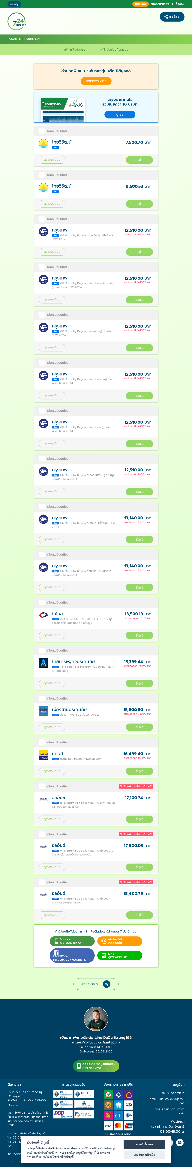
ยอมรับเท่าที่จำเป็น (144, 1155)
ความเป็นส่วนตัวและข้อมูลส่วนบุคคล (167, 1101)
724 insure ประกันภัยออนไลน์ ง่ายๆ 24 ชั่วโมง (17, 21)
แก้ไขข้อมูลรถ (75, 49)
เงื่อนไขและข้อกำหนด (172, 1093)
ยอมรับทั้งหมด (144, 1144)
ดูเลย (120, 114)
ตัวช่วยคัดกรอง (114, 49)
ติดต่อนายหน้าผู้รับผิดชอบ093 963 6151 (99, 1066)
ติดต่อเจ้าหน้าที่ (96, 81)
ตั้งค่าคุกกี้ (68, 1156)
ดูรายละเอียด (52, 159)
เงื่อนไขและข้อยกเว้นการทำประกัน (169, 1111)
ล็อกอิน (180, 4)
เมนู (14, 4)
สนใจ (139, 160)
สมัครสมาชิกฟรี (150, 4)
